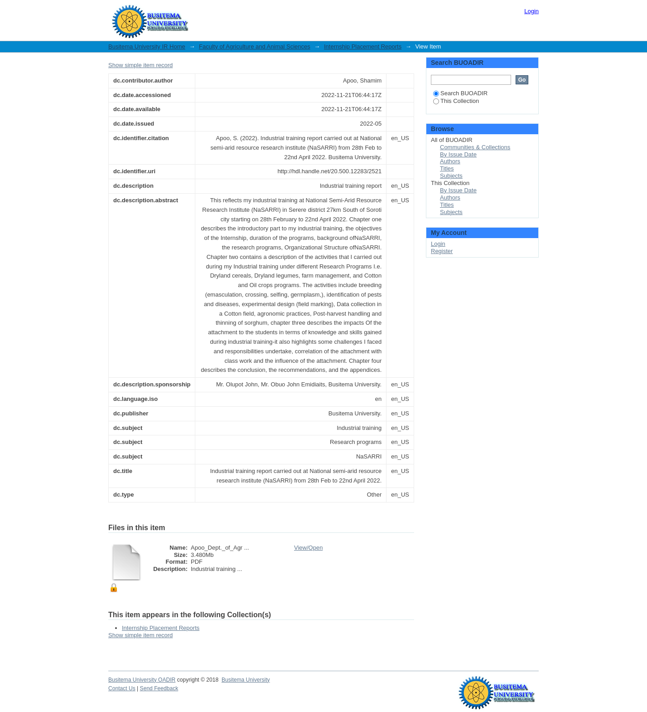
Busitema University (246, 680)
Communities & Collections (475, 147)
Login (531, 11)
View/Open (308, 547)
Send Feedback (159, 688)
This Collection (456, 101)
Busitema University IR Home (146, 46)
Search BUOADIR (460, 93)
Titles (447, 168)
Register (442, 251)
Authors (450, 161)
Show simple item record (140, 65)
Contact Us (121, 688)
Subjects (451, 175)
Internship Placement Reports (362, 46)
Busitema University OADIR (141, 680)
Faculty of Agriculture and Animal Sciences (254, 46)
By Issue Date (458, 154)
